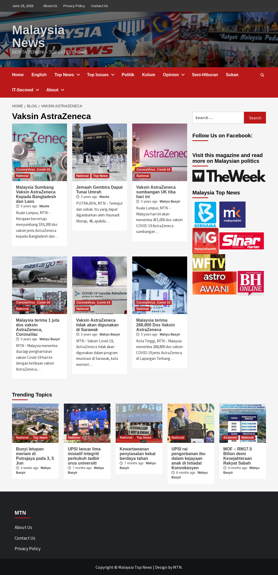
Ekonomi (230, 437)
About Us (50, 5)
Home (18, 74)
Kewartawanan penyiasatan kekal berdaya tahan (137, 453)
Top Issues (100, 74)
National (22, 175)
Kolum (148, 74)
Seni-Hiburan (205, 74)
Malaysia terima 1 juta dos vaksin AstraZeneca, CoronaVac (37, 326)
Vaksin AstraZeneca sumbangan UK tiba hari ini (156, 191)
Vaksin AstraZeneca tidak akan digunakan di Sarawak (97, 324)
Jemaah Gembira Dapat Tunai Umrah (99, 189)
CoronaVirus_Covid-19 (33, 169)
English (39, 74)
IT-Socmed (25, 89)
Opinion (173, 74)
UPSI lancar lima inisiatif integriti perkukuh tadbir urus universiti (84, 455)
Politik (128, 74)
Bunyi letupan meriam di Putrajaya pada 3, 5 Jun (35, 455)
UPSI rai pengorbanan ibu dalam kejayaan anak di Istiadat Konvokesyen (188, 458)
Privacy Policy (74, 5)
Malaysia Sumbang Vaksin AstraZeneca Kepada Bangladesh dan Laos (36, 194)
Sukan (232, 74)
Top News (66, 74)
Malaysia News (38, 36)
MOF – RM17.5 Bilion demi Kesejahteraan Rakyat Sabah (237, 455)
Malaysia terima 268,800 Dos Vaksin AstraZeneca (155, 324)
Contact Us (99, 5)
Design (161, 566)
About (55, 89)
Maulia (44, 206)
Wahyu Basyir (170, 201)
